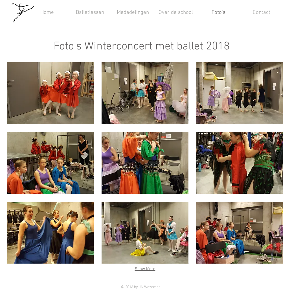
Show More (145, 269)
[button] (50, 93)
